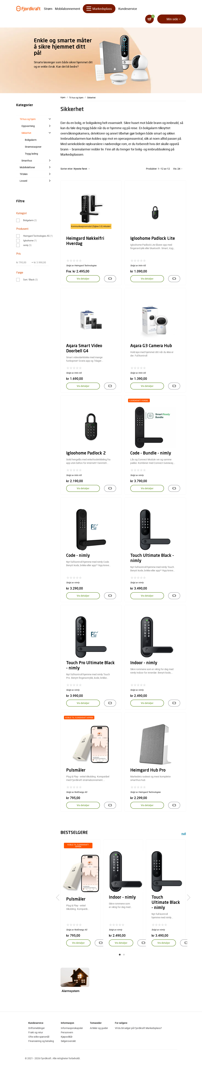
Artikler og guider (99, 1028)
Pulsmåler (76, 770)
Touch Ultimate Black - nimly (166, 903)
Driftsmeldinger (36, 1028)
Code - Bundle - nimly (150, 453)
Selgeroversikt (68, 1041)
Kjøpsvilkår (67, 1036)
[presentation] (59, 897)
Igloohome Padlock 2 (86, 453)
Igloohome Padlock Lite (152, 239)
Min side (172, 19)
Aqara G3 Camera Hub (151, 346)
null (183, 834)
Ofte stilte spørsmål (38, 1036)
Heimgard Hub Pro (148, 770)
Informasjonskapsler (72, 1028)
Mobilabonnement (67, 9)
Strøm (48, 9)
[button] (120, 954)
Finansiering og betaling (41, 1041)
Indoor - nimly (143, 663)
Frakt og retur (35, 1032)
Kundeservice (127, 9)
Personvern (67, 1032)
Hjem (62, 97)
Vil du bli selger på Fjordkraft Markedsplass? (138, 1028)
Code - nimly (78, 556)
